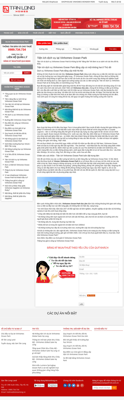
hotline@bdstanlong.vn (16, 396)
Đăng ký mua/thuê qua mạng (17, 61)
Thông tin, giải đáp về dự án (76, 332)
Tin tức (60, 37)
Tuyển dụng (103, 2)
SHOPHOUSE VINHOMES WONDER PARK (78, 2)
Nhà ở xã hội (116, 2)
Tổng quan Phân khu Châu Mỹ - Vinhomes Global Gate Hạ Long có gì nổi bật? (45, 354)
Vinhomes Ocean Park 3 (14, 37)
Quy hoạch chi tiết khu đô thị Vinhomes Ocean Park (75, 350)
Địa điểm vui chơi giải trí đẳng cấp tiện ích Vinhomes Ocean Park (77, 356)
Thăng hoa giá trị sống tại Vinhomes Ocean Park (55, 241)
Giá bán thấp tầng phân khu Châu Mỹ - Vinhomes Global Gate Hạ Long (46, 362)
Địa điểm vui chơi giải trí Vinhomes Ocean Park (63, 238)
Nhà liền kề (65, 33)
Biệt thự (52, 33)
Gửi (114, 391)
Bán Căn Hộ (23, 33)
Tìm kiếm (113, 49)
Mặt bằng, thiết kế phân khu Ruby (17, 193)
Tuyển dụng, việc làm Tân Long (13, 347)
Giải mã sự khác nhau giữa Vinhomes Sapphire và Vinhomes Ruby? (17, 188)
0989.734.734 (13, 393)
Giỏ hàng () (18, 80)
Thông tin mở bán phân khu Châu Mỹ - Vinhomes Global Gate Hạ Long (46, 345)
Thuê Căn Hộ (38, 33)
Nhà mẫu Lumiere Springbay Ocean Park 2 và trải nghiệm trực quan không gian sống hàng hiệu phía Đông (45, 372)
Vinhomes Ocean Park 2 (85, 33)
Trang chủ (8, 33)
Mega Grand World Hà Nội (40, 37)
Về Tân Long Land (8, 343)
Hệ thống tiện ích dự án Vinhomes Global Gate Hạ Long (46, 338)
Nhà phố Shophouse (50, 2)
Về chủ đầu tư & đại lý (11, 332)
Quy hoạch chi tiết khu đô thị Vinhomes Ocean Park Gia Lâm (75, 338)
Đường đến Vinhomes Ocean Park (18, 120)
